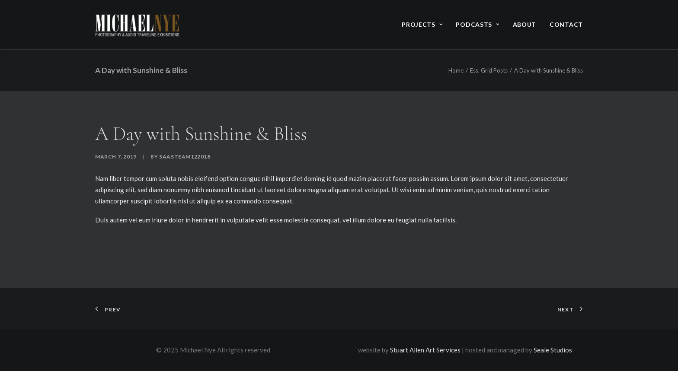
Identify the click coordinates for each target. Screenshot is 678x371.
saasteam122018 (184, 156)
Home (456, 70)
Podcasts (477, 24)
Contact (566, 24)
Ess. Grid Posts (489, 70)
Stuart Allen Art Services (425, 350)
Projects (422, 24)
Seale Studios (553, 350)
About (525, 24)
